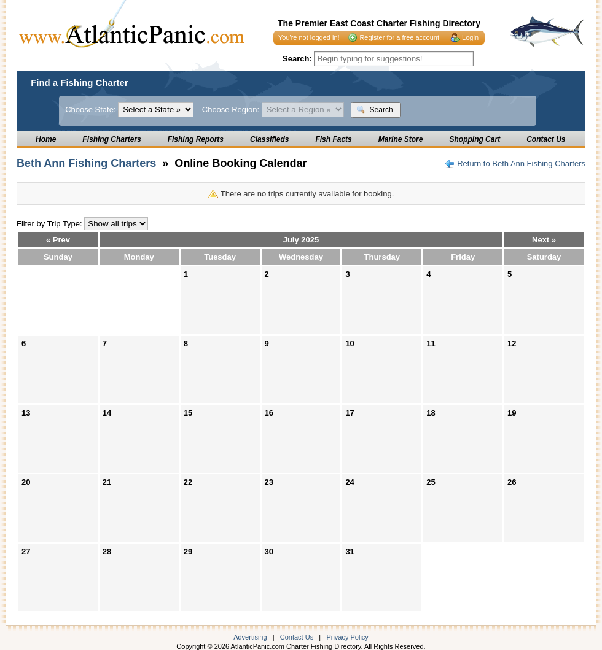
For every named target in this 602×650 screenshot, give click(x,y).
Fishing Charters (111, 139)
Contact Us (545, 139)
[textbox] (394, 58)
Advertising (250, 637)
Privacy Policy (347, 637)
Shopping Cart (474, 139)
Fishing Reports (196, 139)
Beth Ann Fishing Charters (86, 163)
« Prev (58, 239)
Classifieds (269, 139)
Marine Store (400, 139)
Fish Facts (333, 139)
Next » (544, 239)
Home (46, 139)
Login (470, 37)
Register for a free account (399, 37)
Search (374, 109)
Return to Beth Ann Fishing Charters (521, 163)
